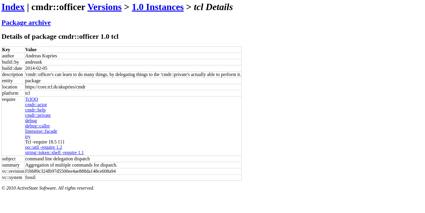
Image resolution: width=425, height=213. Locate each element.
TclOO (31, 99)
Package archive (26, 22)
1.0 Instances (158, 6)
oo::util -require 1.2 (43, 147)
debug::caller (37, 125)
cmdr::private (38, 115)
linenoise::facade (41, 131)
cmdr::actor (36, 104)
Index (12, 6)
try (28, 136)
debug (31, 120)
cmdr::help (35, 109)
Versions (104, 6)
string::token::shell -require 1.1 (54, 152)
